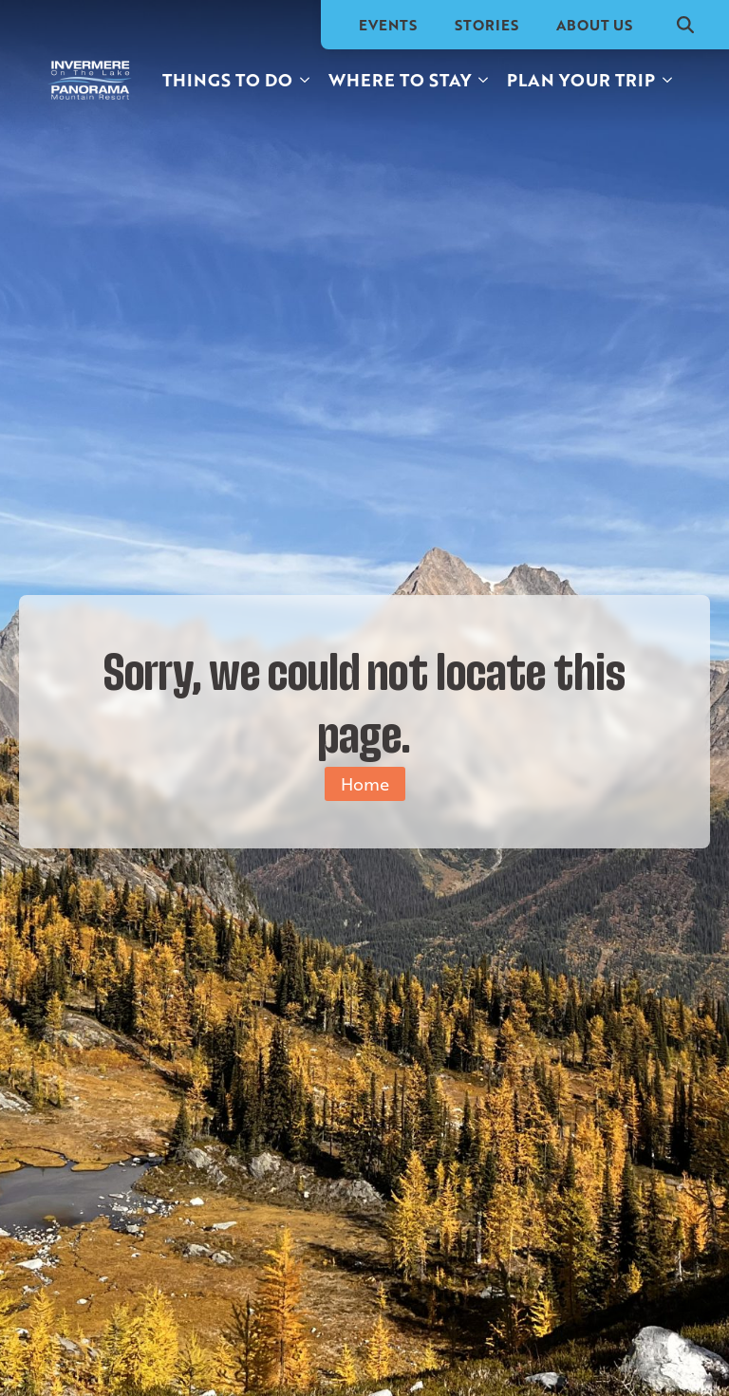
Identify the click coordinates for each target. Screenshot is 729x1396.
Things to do (227, 79)
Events (388, 24)
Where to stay (399, 79)
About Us (594, 24)
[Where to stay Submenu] (484, 80)
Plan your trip (581, 79)
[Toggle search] (685, 24)
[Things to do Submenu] (305, 80)
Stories (486, 24)
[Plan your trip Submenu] (668, 80)
